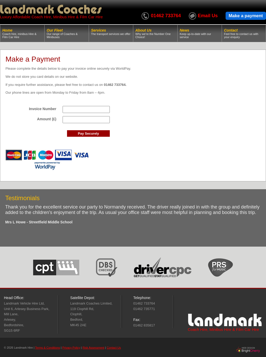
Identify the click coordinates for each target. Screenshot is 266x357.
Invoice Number (42, 109)
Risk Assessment (93, 347)
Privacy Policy (71, 347)
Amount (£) (46, 119)
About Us (155, 33)
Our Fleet (67, 33)
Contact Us (114, 347)
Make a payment (246, 15)
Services (111, 31)
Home (22, 33)
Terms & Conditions (47, 347)
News (200, 33)
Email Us (208, 15)
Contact (244, 33)
